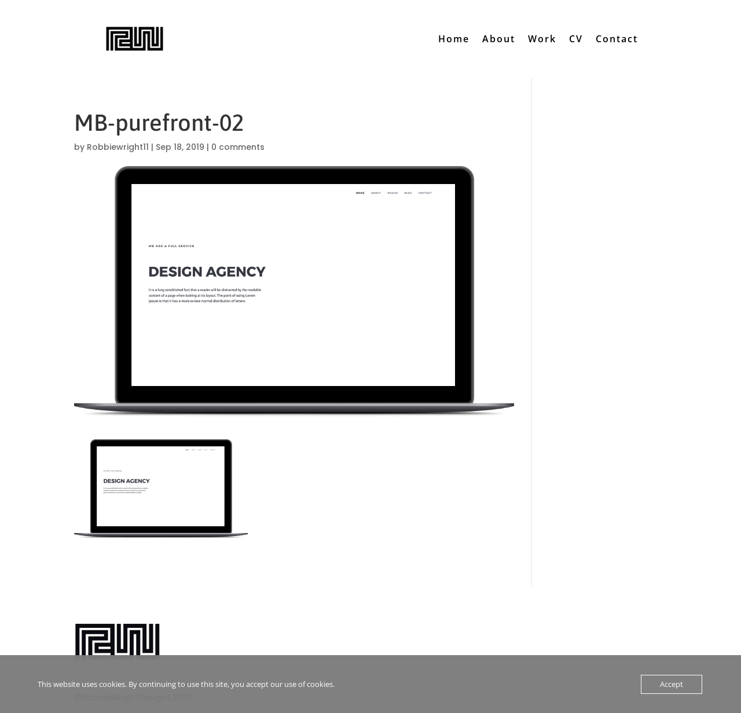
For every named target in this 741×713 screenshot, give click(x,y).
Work (542, 38)
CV (576, 38)
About (498, 38)
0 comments (238, 147)
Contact (617, 38)
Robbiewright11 (118, 147)
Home (453, 38)
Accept (671, 684)
